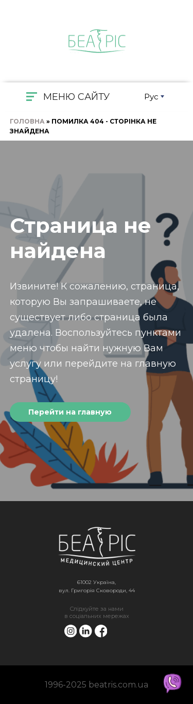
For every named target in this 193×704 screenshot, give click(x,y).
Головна (27, 121)
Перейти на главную (70, 412)
